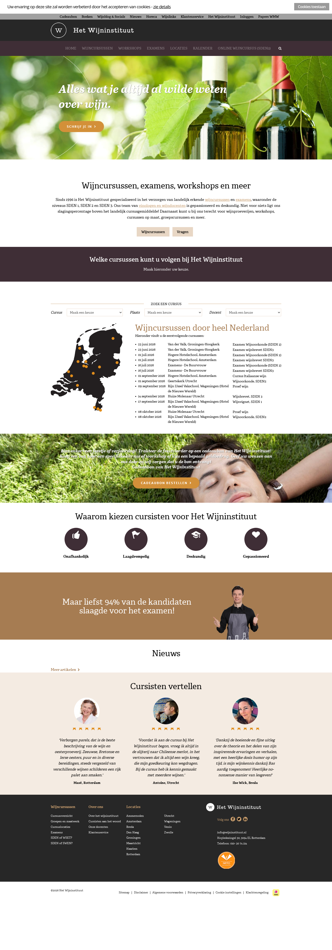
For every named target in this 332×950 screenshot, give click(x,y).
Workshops (129, 48)
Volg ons (223, 865)
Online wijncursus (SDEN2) (244, 48)
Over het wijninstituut (104, 861)
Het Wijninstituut (221, 16)
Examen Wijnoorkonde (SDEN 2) (257, 390)
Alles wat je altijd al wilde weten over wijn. (151, 95)
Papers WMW (268, 16)
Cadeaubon (68, 16)
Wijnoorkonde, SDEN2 (166, 324)
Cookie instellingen (229, 938)
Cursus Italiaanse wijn (249, 421)
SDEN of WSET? (61, 883)
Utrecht (169, 861)
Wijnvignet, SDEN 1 (101, 324)
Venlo (168, 872)
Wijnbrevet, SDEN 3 (231, 324)
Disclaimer (143, 938)
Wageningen (172, 867)
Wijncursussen (97, 48)
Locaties (178, 48)
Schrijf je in (79, 126)
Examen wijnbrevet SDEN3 (253, 395)
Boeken (87, 16)
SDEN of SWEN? (62, 888)
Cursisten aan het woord (105, 867)
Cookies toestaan (312, 6)
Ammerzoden (135, 861)
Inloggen (247, 16)
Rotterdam (133, 899)
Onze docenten (98, 872)
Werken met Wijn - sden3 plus (296, 321)
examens (243, 199)
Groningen (133, 883)
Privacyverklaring (200, 938)
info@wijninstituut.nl (231, 878)
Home (70, 48)
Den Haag (132, 878)
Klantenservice (192, 16)
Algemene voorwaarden (169, 938)
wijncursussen (217, 199)
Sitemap (127, 938)
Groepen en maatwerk (65, 867)
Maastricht (133, 888)
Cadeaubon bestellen (164, 528)
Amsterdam (134, 867)
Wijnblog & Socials (111, 16)
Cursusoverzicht (62, 861)
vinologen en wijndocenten (162, 205)
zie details (162, 6)
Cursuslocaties (60, 872)
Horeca (151, 16)
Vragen (183, 232)
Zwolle (168, 878)
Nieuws (136, 16)
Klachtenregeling (257, 938)
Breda (130, 872)
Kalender (202, 48)
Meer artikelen (63, 715)
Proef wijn (36, 324)
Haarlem (131, 894)
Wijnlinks (169, 16)
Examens (156, 48)
